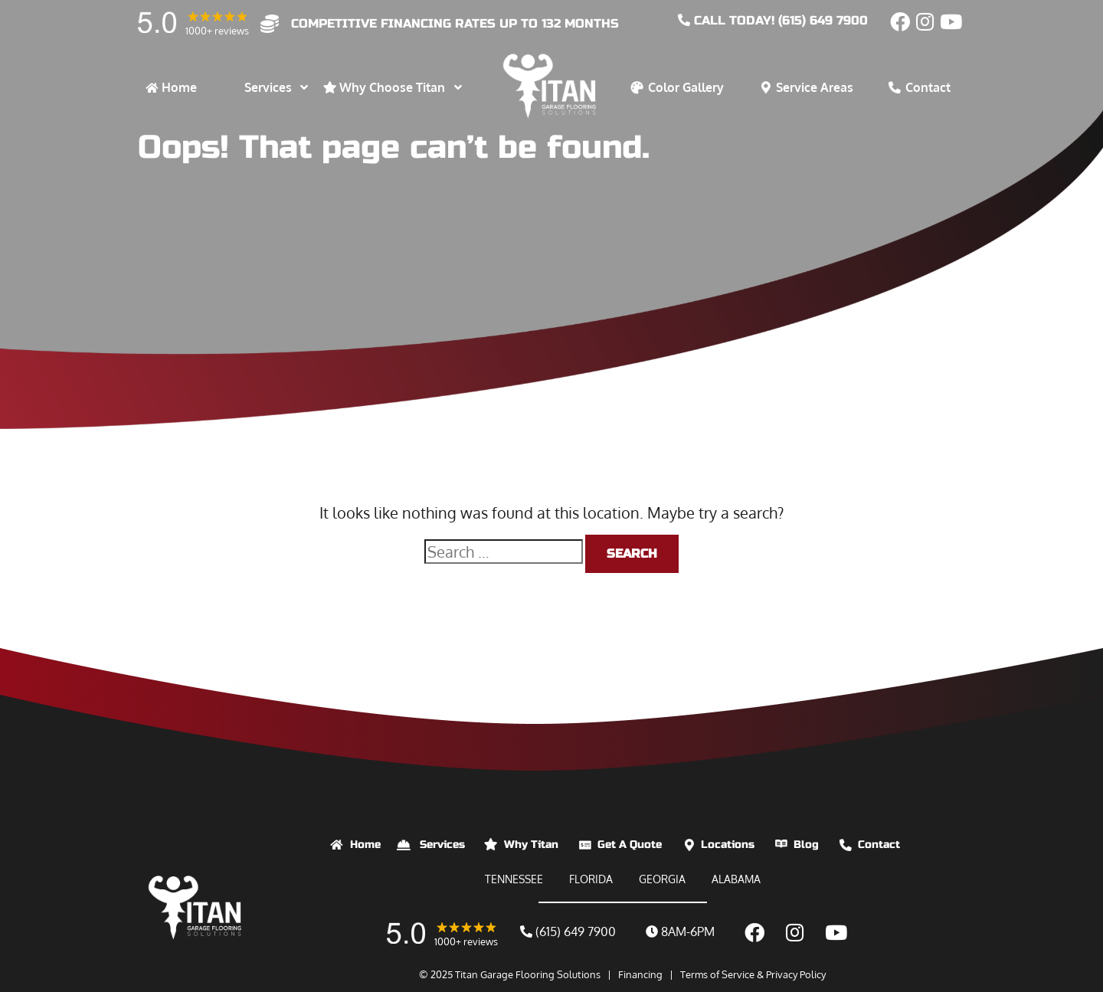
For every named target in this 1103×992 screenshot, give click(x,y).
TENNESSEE (514, 879)
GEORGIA (662, 879)
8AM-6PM (680, 931)
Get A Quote (629, 844)
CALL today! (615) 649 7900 (773, 20)
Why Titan (531, 844)
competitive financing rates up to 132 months (455, 23)
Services (442, 844)
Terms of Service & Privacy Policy (753, 974)
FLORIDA (591, 879)
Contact (879, 844)
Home (365, 844)
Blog (806, 844)
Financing (640, 974)
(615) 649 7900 (568, 931)
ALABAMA (736, 879)
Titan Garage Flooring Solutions (528, 974)
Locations (727, 844)
